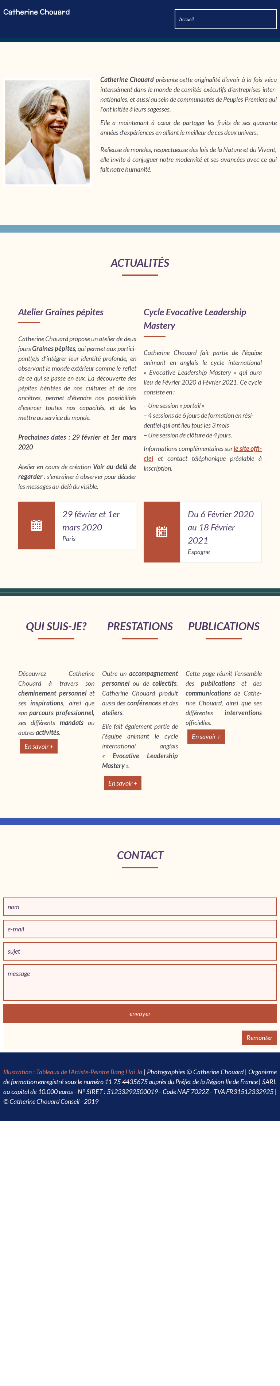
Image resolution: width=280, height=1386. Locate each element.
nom (13, 1264)
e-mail (16, 1286)
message (19, 1331)
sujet (14, 1308)
